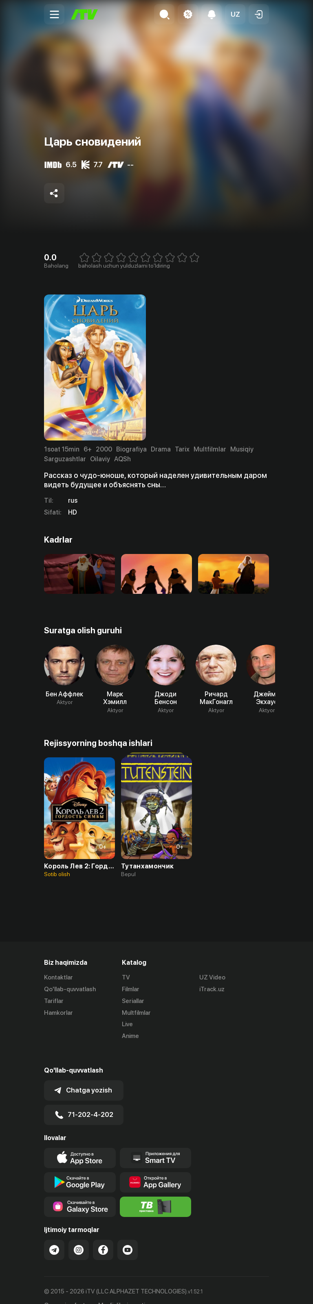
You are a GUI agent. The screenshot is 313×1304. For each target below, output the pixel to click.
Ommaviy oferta (66, 1289)
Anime (130, 1036)
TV (126, 977)
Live (127, 1024)
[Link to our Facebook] (103, 1233)
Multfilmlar (136, 1012)
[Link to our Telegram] (54, 1233)
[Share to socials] (54, 193)
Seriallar (133, 1001)
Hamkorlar (58, 1012)
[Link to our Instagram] (78, 1233)
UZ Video (212, 977)
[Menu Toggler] (54, 14)
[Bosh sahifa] (84, 14)
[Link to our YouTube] (127, 1233)
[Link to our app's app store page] (80, 1142)
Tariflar (54, 1001)
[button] (235, 14)
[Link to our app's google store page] (80, 1166)
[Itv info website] (156, 1190)
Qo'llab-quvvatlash (70, 989)
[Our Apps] (156, 1142)
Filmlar (130, 989)
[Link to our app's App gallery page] (156, 1166)
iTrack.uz (212, 989)
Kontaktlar (58, 977)
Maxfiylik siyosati (121, 1289)
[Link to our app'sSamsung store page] (80, 1190)
